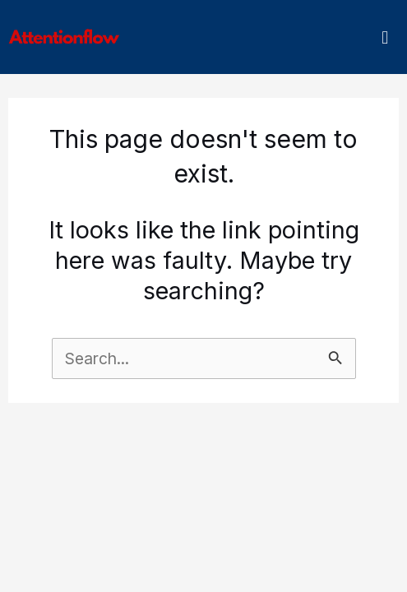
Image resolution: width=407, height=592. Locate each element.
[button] (385, 37)
